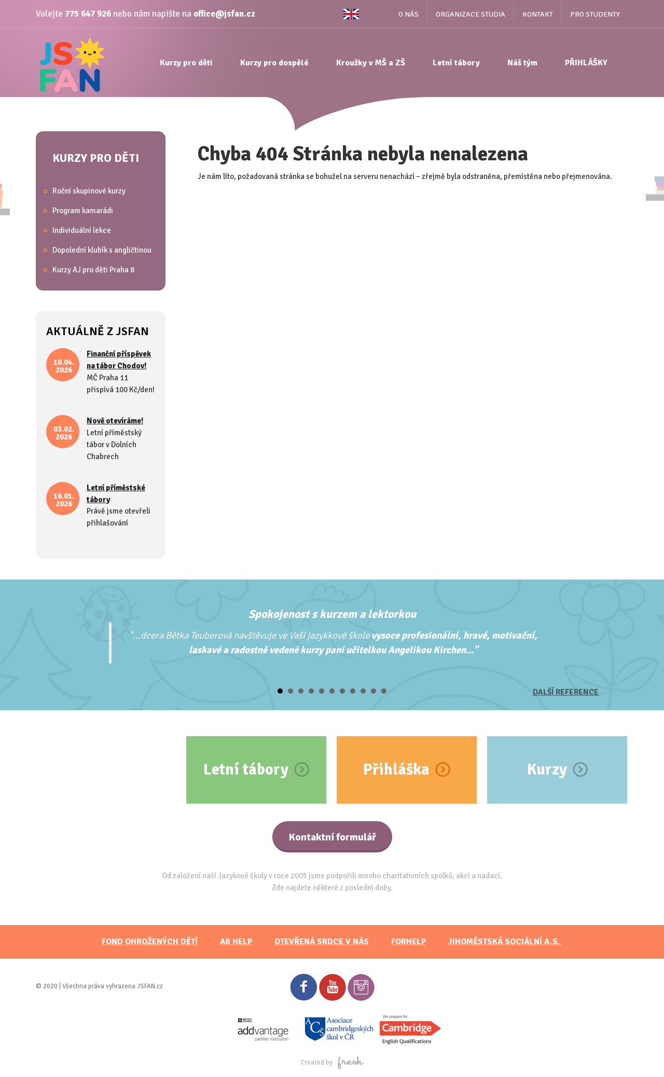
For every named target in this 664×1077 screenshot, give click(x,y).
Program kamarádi (82, 210)
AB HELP (236, 941)
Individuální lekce (81, 230)
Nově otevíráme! (115, 420)
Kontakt (537, 14)
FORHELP (408, 941)
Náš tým (522, 63)
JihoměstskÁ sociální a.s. (505, 941)
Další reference (566, 692)
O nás (408, 14)
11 (383, 691)
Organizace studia (470, 14)
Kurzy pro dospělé (274, 63)
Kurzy (547, 769)
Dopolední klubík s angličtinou (101, 250)
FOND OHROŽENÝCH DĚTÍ (150, 941)
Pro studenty (595, 14)
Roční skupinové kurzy (89, 191)
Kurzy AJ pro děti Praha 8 (93, 269)
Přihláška (396, 769)
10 (373, 691)
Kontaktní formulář (332, 837)
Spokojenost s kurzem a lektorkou (332, 614)
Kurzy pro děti (186, 63)
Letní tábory (456, 63)
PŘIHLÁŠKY (586, 63)
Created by (332, 1062)
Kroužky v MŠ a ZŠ (370, 63)
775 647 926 (88, 13)
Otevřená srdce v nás (321, 941)
